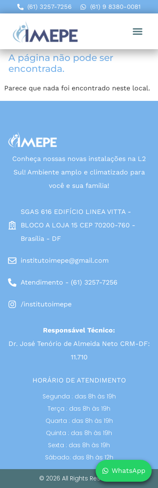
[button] (138, 32)
